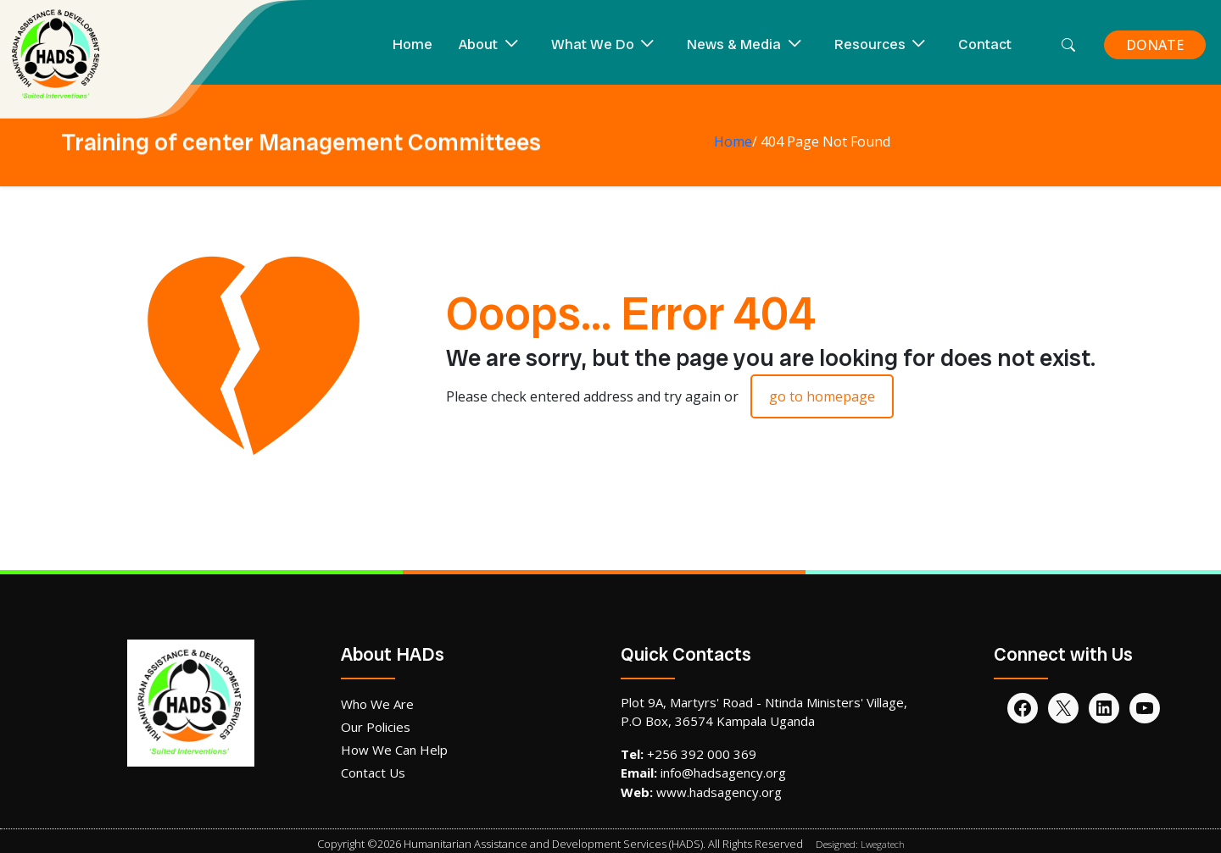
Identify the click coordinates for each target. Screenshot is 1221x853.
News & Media (734, 44)
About (478, 44)
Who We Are (377, 703)
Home (412, 44)
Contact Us (373, 772)
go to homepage (822, 396)
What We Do (592, 44)
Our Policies (375, 726)
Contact (985, 44)
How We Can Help (394, 749)
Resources (870, 44)
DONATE (1155, 45)
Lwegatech (883, 844)
